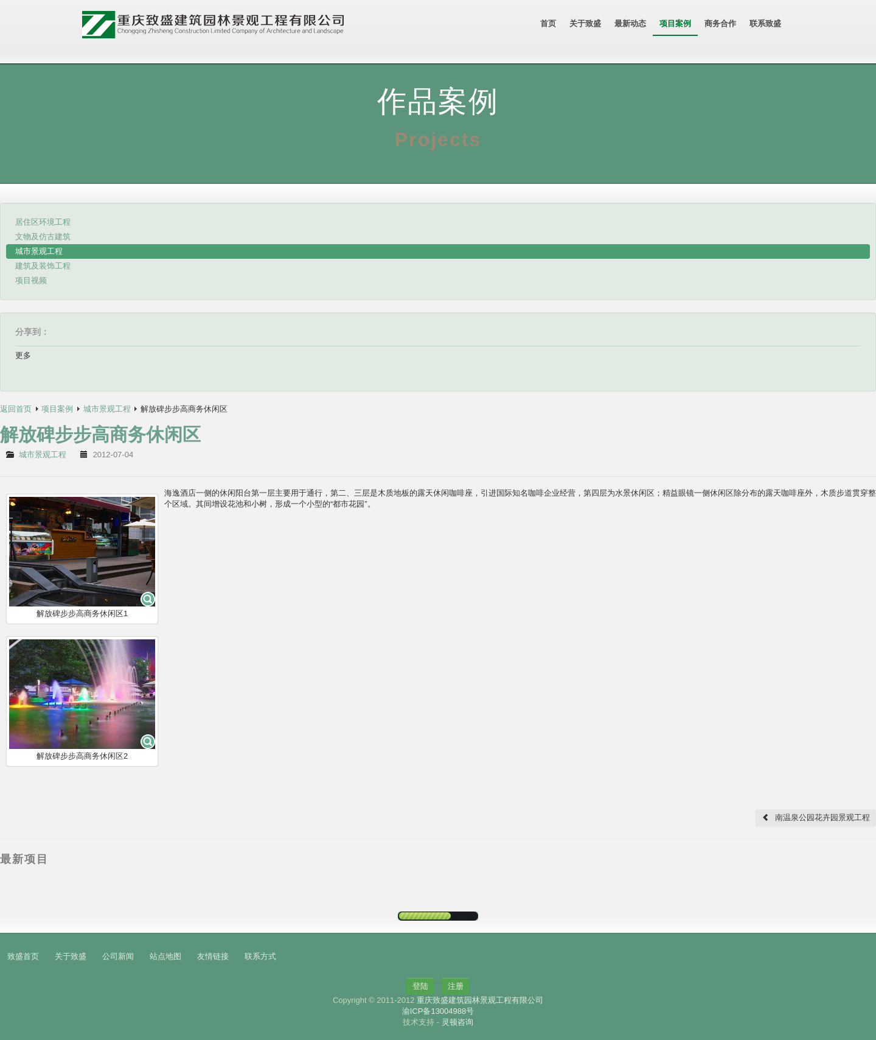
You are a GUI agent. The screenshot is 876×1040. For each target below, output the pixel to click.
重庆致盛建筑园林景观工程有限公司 (480, 1000)
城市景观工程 (39, 251)
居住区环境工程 (43, 222)
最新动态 (630, 23)
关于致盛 (585, 23)
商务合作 (720, 23)
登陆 (420, 986)
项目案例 (675, 23)
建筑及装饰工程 (43, 265)
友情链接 (213, 956)
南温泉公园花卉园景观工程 (816, 817)
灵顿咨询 (457, 1022)
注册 (456, 986)
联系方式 (260, 956)
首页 (548, 23)
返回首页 (16, 408)
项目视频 (31, 280)
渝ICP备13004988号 (438, 1011)
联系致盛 (765, 23)
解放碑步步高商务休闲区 (100, 434)
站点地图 (165, 956)
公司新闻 (118, 956)
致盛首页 (23, 956)
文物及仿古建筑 (43, 236)
